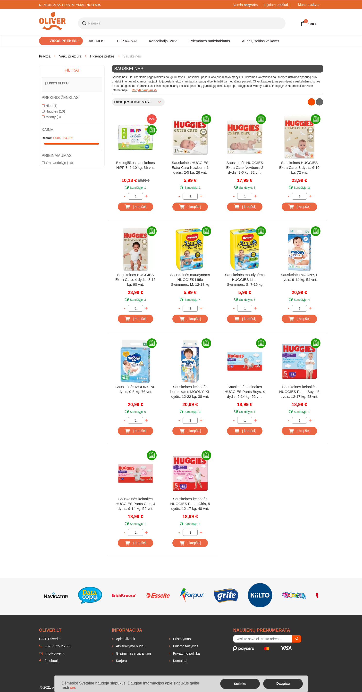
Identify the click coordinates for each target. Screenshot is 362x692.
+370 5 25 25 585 (55, 646)
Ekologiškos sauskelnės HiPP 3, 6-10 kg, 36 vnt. (135, 165)
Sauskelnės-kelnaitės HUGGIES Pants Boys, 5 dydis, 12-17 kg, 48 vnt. (299, 392)
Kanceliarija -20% (163, 41)
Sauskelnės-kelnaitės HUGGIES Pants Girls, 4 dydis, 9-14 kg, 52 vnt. (135, 504)
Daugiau (283, 683)
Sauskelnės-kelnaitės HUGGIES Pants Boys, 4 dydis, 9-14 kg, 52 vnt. (245, 392)
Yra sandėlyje (57, 163)
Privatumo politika (186, 653)
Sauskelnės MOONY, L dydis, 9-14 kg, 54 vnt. (299, 277)
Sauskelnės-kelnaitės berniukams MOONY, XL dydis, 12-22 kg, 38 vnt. (190, 392)
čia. (73, 687)
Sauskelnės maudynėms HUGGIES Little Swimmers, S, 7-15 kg (244, 279)
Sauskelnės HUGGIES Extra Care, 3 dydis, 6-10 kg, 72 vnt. (299, 167)
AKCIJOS (96, 41)
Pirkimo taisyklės (185, 646)
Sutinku (240, 684)
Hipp (50, 106)
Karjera (121, 661)
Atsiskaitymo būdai (129, 646)
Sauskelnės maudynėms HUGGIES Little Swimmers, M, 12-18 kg (190, 279)
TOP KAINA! (127, 41)
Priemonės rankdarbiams (209, 41)
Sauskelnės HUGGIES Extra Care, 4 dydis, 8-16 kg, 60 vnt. (135, 279)
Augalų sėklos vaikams (260, 41)
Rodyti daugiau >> (144, 90)
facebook (49, 661)
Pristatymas (181, 639)
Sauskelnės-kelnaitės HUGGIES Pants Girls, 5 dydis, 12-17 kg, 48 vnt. (190, 504)
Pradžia (45, 56)
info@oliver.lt (51, 653)
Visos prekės (65, 41)
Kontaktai (179, 661)
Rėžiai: (47, 138)
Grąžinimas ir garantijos (133, 653)
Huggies (53, 111)
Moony (51, 117)
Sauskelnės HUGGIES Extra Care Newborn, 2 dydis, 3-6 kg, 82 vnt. (244, 167)
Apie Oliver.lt (125, 639)
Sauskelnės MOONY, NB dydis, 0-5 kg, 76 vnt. (135, 389)
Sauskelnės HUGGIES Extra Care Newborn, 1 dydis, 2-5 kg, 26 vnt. (190, 167)
